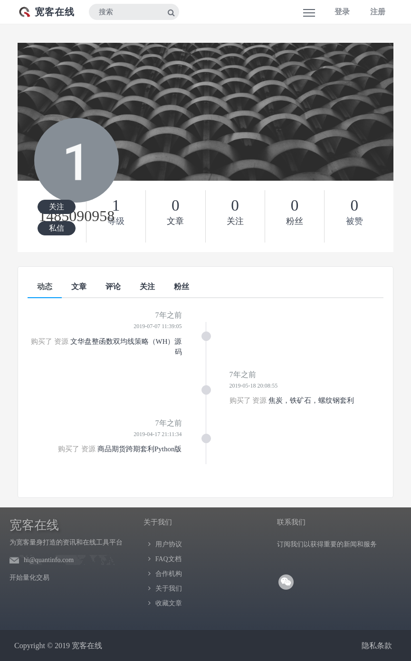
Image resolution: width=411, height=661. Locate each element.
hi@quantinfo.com (49, 560)
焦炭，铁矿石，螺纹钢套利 (311, 400)
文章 (78, 286)
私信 (56, 228)
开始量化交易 (29, 577)
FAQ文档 (168, 559)
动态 (44, 286)
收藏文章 (168, 603)
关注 (56, 207)
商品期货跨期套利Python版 (139, 449)
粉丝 (181, 286)
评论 (113, 286)
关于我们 (168, 588)
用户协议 (168, 544)
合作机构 (168, 573)
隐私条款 (377, 646)
